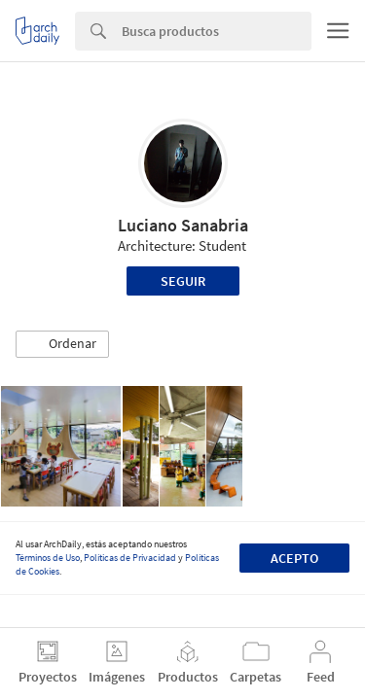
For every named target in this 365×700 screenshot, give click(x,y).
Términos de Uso (48, 557)
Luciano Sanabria (183, 225)
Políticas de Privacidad (130, 557)
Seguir (183, 281)
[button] (62, 344)
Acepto (294, 558)
